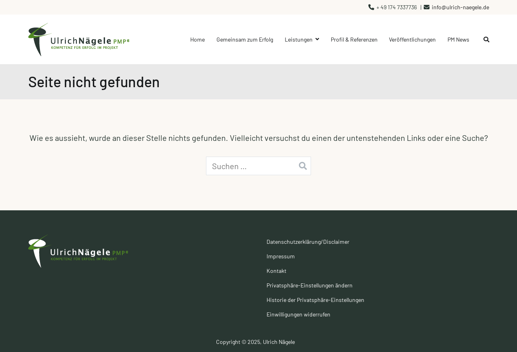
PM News (458, 39)
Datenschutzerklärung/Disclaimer (308, 241)
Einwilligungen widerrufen (298, 314)
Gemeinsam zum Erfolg (244, 39)
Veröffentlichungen (412, 39)
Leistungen (299, 39)
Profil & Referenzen (354, 39)
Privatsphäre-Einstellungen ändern (310, 285)
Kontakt (276, 270)
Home (197, 39)
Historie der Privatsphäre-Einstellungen (315, 299)
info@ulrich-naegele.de (460, 7)
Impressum (281, 256)
